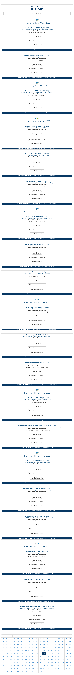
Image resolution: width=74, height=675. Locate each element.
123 (33, 653)
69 (44, 645)
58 (3, 645)
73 (59, 645)
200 (37, 665)
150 (63, 656)
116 (7, 653)
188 (63, 662)
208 (67, 665)
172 (3, 662)
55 (62, 642)
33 (51, 639)
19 (70, 636)
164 (44, 659)
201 (41, 665)
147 (52, 656)
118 (14, 653)
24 (18, 639)
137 (14, 656)
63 (21, 645)
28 (33, 639)
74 (62, 645)
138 (18, 656)
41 (10, 642)
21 (7, 639)
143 (37, 656)
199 (33, 665)
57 (70, 642)
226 (63, 668)
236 (29, 671)
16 (59, 636)
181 (37, 662)
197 (26, 665)
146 (48, 656)
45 (25, 642)
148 (55, 656)
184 (48, 662)
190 (70, 662)
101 (22, 650)
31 (44, 639)
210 (3, 668)
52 (51, 642)
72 (55, 645)
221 (44, 668)
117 (11, 653)
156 (14, 659)
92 (59, 647)
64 (25, 645)
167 (55, 659)
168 (59, 659)
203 (48, 665)
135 (7, 656)
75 (66, 645)
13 (48, 636)
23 (14, 639)
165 (48, 659)
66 (33, 645)
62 (18, 645)
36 (62, 639)
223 (52, 668)
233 (18, 671)
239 (41, 671)
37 (66, 639)
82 (21, 647)
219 (37, 668)
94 (66, 647)
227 (67, 668)
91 (55, 647)
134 (3, 656)
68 (40, 645)
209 (70, 665)
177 (22, 662)
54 (59, 642)
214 (18, 668)
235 (26, 671)
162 (37, 659)
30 (40, 639)
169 (63, 659)
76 (70, 645)
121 (26, 653)
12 (44, 636)
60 (10, 645)
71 (51, 645)
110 (55, 650)
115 (3, 653)
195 (18, 665)
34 (55, 639)
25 (21, 639)
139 (22, 656)
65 (29, 645)
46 (29, 642)
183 (44, 662)
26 (25, 639)
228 (70, 668)
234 (22, 671)
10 (36, 636)
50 (44, 642)
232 (14, 671)
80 (14, 647)
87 (40, 647)
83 (25, 647)
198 (29, 665)
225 (59, 668)
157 (18, 659)
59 (7, 645)
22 (10, 639)
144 (41, 656)
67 (36, 645)
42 (14, 642)
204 (52, 665)
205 (55, 665)
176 (18, 662)
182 (41, 662)
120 (22, 653)
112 (63, 650)
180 (33, 662)
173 (7, 662)
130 (59, 653)
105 (37, 650)
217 (29, 668)
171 (70, 659)
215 (22, 668)
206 (59, 665)
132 (67, 653)
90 (51, 647)
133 (70, 653)
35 (59, 639)
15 (55, 636)
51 (47, 642)
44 (21, 642)
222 (48, 668)
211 (7, 668)
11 (40, 636)
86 (36, 647)
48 (36, 642)
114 (70, 650)
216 (26, 668)
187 (59, 662)
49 (40, 642)
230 (7, 671)
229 (3, 671)
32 (47, 639)
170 (67, 659)
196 (22, 665)
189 (67, 662)
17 (62, 636)
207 (63, 665)
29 (36, 639)
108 (48, 650)
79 (10, 647)
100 (18, 650)
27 (29, 639)
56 (66, 642)
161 (33, 659)
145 (44, 656)
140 (26, 656)
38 (70, 639)
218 (33, 668)
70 (47, 645)
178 (26, 662)
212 (11, 668)
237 (33, 671)
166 (52, 659)
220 (41, 668)
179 (29, 662)
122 (29, 653)
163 (41, 659)
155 (11, 659)
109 (52, 650)
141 (29, 656)
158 (22, 659)
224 (55, 668)
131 (63, 653)
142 (33, 656)
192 (7, 665)
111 (59, 650)
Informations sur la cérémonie (37, 40)
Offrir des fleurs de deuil (37, 45)
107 (44, 650)
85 (33, 647)
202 (44, 665)
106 (41, 650)
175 (14, 662)
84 (29, 647)
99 (14, 650)
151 (67, 656)
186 (55, 662)
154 (7, 659)
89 (47, 647)
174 (11, 662)
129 (55, 653)
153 (3, 659)
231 (11, 671)
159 (26, 659)
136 (11, 656)
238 (37, 671)
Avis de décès (37, 36)
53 (55, 642)
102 (26, 650)
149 (59, 656)
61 (14, 645)
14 (51, 636)
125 (41, 653)
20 (3, 639)
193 (11, 665)
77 (3, 647)
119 (18, 653)
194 (14, 665)
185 (52, 662)
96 (3, 650)
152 (70, 656)
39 (3, 642)
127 (48, 653)
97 (7, 650)
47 (33, 642)
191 (3, 665)
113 (67, 650)
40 (7, 642)
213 (14, 668)
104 (33, 650)
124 (37, 653)
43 (18, 642)
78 (7, 647)
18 (66, 636)
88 (44, 647)
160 (29, 659)
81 (18, 647)
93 (62, 647)
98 (10, 650)
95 (70, 647)
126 (44, 653)
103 (29, 650)
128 (52, 653)
